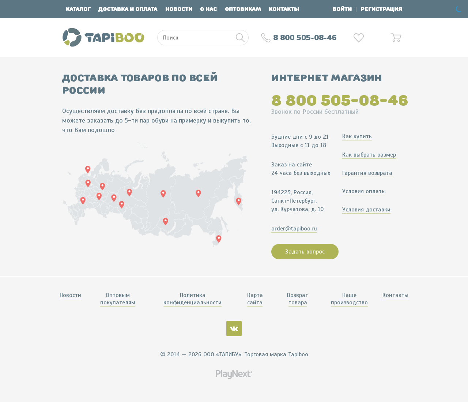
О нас (208, 9)
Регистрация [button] (381, 9)
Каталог (78, 9)
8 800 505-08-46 (339, 100)
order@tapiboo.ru (294, 228)
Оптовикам (243, 9)
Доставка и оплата (127, 9)
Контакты (284, 9)
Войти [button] (342, 9)
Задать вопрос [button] (305, 251)
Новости (178, 9)
